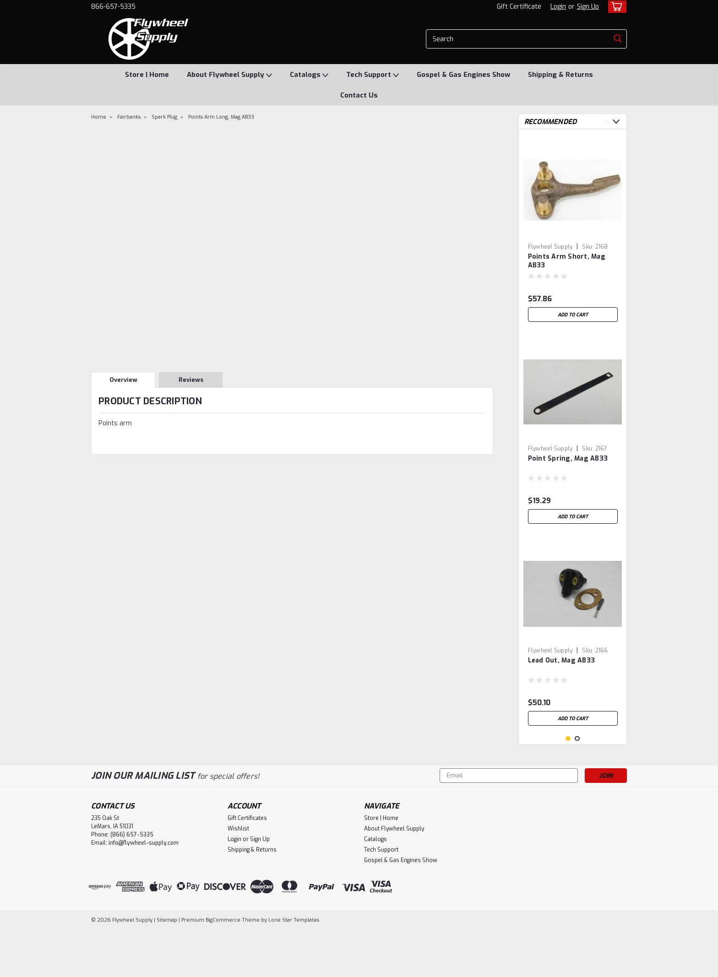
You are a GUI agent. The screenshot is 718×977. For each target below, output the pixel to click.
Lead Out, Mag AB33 (561, 660)
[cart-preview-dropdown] (615, 6)
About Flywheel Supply (229, 75)
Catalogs (309, 75)
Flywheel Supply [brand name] (550, 246)
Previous (607, 121)
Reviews (191, 380)
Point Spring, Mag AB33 (568, 458)
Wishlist (238, 876)
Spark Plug (164, 117)
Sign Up (588, 6)
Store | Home (147, 74)
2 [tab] (577, 786)
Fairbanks (129, 117)
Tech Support (372, 75)
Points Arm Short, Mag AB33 (566, 261)
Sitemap (167, 968)
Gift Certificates (247, 866)
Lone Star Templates (293, 968)
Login (558, 6)
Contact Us (359, 95)
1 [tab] (568, 786)
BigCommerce (223, 968)
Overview (123, 380)
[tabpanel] (572, 231)
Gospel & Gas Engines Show (463, 74)
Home (98, 117)
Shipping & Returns (560, 74)
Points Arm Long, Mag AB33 (221, 117)
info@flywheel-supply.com (144, 891)
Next (616, 121)
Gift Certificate (519, 6)
